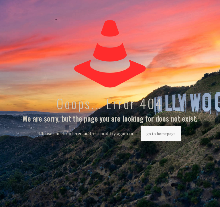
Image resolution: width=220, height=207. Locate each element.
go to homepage (161, 133)
